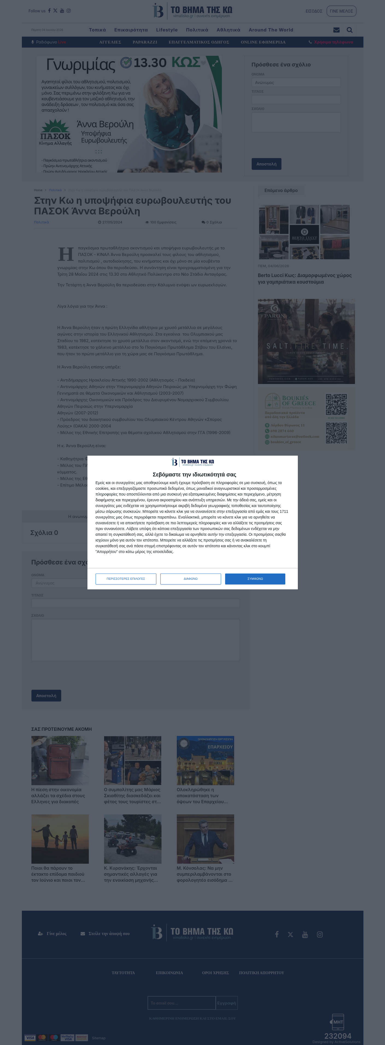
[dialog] (192, 522)
